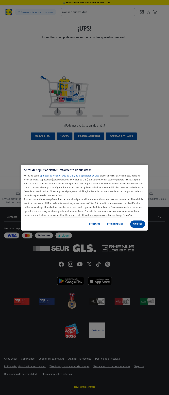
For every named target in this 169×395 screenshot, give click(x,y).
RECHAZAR (95, 224)
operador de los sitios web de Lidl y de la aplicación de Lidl (69, 175)
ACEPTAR (137, 224)
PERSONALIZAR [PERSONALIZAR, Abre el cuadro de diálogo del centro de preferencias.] (115, 224)
